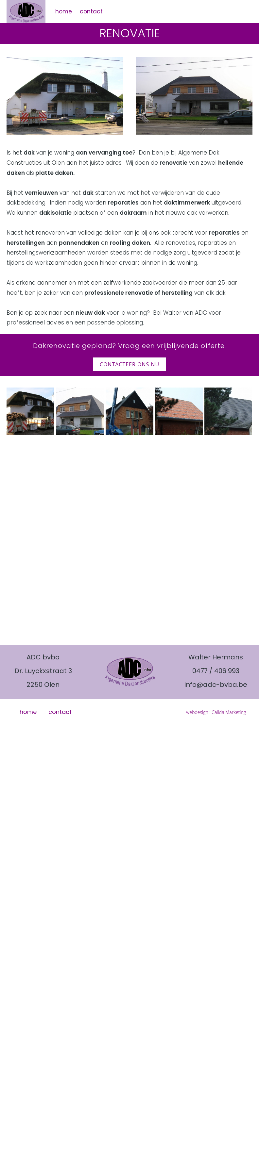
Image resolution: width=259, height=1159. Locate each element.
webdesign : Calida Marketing (216, 712)
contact (91, 11)
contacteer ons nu (129, 364)
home (63, 11)
